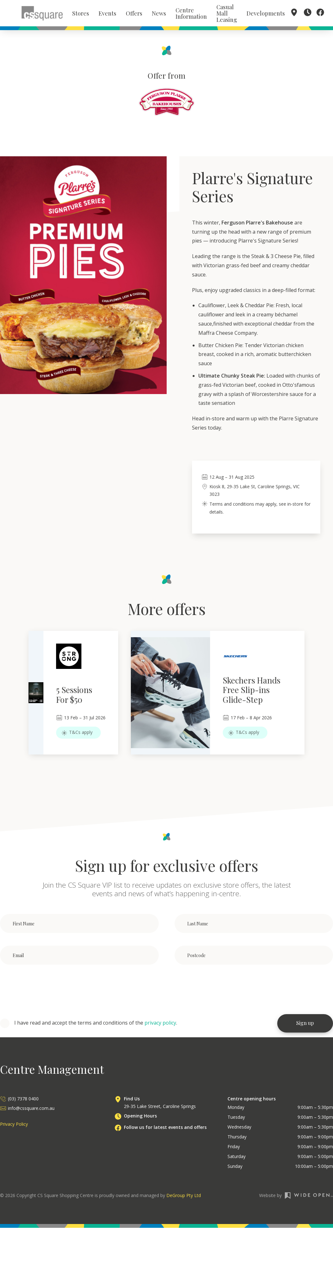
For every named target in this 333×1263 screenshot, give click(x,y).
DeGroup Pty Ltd (183, 1197)
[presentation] (48, 991)
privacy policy (160, 1024)
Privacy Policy (14, 1126)
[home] (42, 14)
